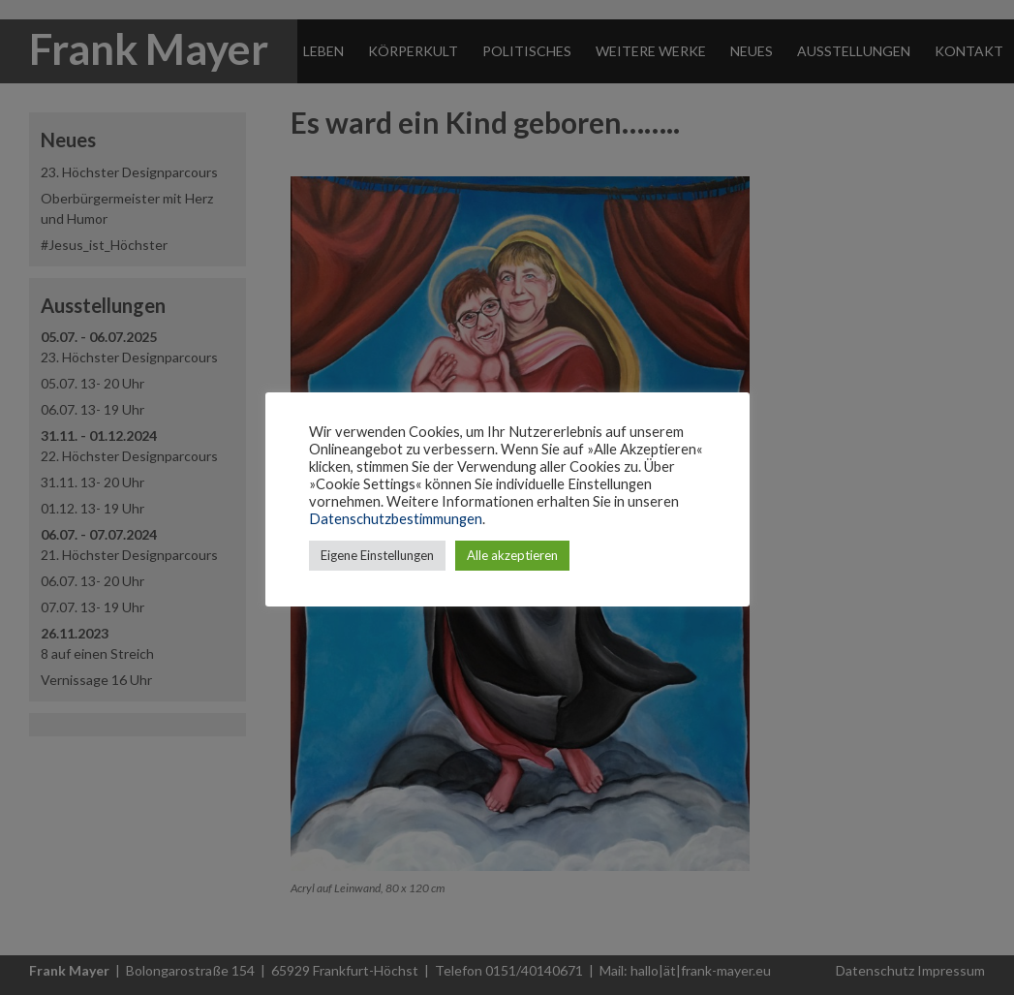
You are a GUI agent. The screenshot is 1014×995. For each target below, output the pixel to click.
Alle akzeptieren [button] (512, 555)
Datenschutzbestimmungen (395, 519)
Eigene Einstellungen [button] (377, 555)
